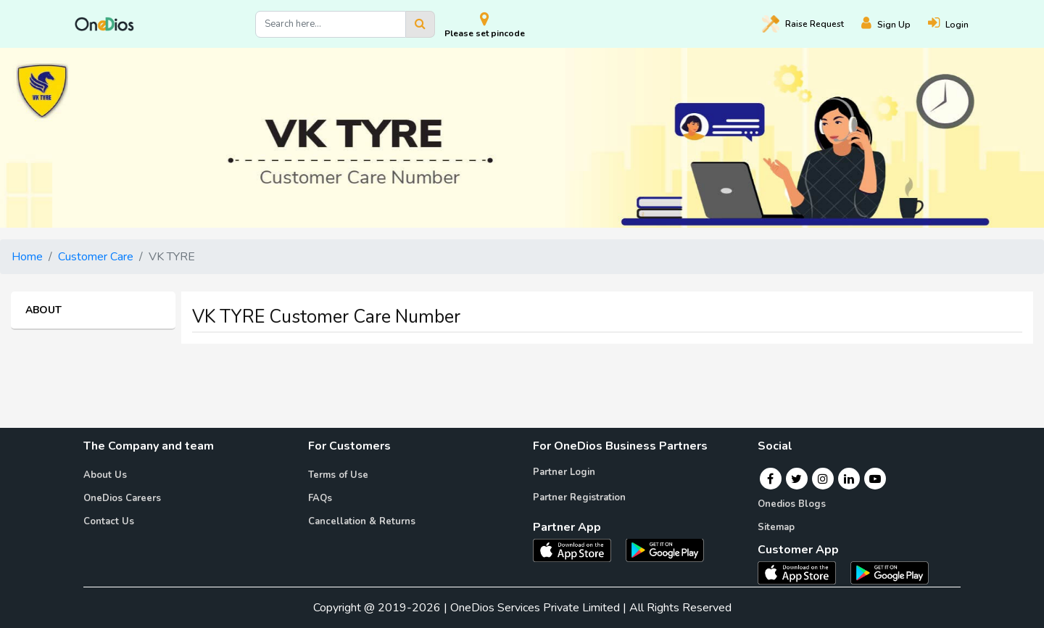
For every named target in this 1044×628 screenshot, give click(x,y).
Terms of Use (338, 475)
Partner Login (564, 472)
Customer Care (95, 257)
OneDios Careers (122, 498)
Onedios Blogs (792, 504)
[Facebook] (770, 478)
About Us (105, 475)
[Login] (957, 24)
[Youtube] (875, 478)
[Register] (894, 24)
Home (27, 257)
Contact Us (108, 521)
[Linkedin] (849, 478)
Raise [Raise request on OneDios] (803, 24)
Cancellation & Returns (361, 521)
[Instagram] (823, 478)
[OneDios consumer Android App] (889, 572)
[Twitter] (796, 478)
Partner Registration (579, 497)
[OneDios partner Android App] (665, 549)
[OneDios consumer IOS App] (803, 572)
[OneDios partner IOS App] (578, 549)
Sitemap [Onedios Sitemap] (776, 527)
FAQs (320, 498)
